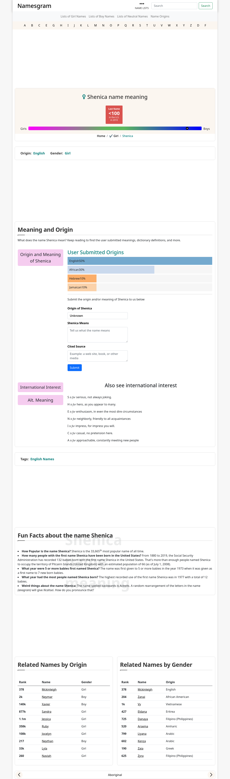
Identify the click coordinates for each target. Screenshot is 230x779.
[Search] (174, 5)
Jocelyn (46, 734)
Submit (74, 368)
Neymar (47, 697)
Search (205, 6)
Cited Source (77, 346)
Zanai (141, 697)
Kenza (142, 741)
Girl (68, 153)
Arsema (143, 726)
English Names (42, 459)
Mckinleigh (49, 689)
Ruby (45, 726)
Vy (139, 704)
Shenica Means (78, 323)
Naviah (46, 756)
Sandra (46, 712)
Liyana (142, 734)
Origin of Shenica (80, 308)
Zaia (140, 748)
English (39, 153)
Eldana (142, 712)
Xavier (46, 704)
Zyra (141, 756)
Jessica (46, 719)
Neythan (47, 741)
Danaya (143, 719)
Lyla (44, 748)
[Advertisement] (115, 57)
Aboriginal (115, 775)
